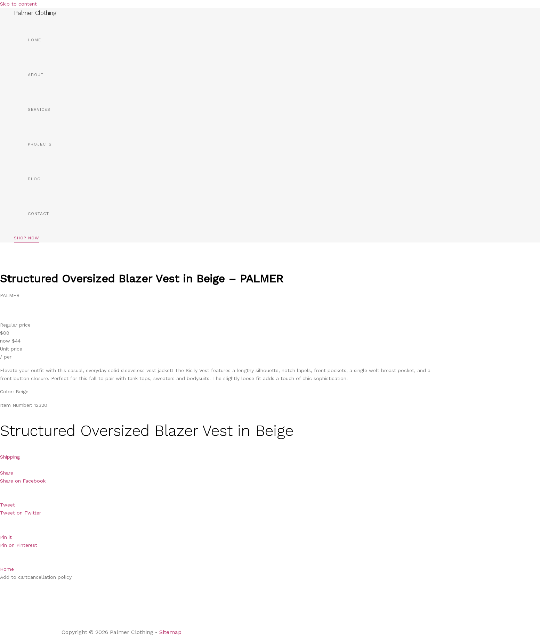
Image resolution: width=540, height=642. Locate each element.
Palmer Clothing (35, 12)
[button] (26, 239)
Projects (40, 144)
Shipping (10, 457)
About (35, 74)
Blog (34, 178)
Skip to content (18, 4)
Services (39, 109)
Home (34, 40)
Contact (38, 213)
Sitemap (171, 632)
